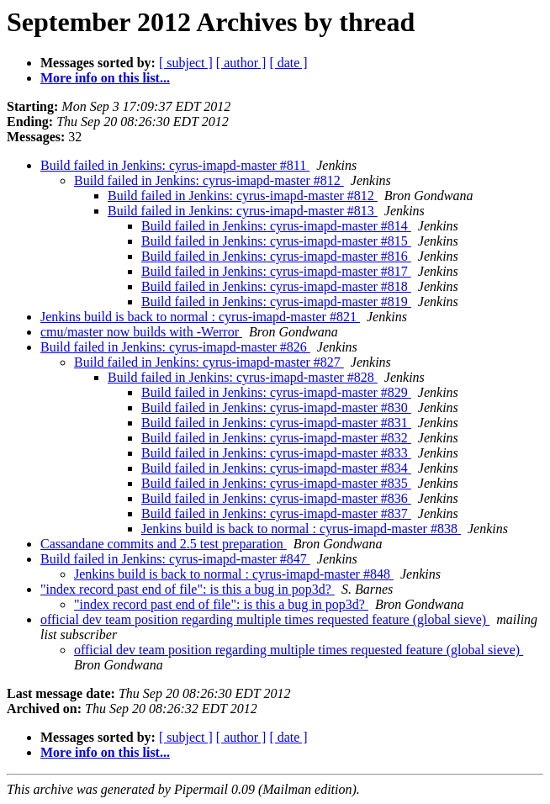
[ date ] (288, 63)
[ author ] (241, 63)
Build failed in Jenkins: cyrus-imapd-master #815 (276, 241)
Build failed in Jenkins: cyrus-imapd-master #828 (243, 377)
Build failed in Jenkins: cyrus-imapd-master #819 (276, 301)
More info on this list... (105, 78)
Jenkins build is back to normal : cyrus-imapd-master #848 (234, 574)
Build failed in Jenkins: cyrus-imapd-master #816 (276, 256)
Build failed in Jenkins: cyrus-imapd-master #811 (174, 165)
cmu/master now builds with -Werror (141, 332)
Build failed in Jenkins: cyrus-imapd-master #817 (276, 271)
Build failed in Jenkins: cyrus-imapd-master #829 (276, 392)
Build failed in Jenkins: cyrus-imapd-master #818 (276, 286)
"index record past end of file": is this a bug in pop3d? (187, 589)
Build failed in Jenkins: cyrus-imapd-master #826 (175, 347)
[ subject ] (186, 63)
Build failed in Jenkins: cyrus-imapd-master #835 (276, 483)
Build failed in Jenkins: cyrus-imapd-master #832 (276, 438)
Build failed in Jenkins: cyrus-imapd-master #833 (276, 453)
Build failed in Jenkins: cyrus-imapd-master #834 (276, 468)
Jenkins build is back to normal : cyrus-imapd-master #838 (301, 528)
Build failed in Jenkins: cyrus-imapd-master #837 (276, 513)
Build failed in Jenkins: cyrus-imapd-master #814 (276, 226)
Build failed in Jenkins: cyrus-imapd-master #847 (175, 559)
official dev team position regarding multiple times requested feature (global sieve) (264, 619)
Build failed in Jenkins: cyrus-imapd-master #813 (243, 211)
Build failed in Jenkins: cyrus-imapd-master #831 (276, 422)
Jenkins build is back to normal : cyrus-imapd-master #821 (200, 316)
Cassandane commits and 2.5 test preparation (163, 544)
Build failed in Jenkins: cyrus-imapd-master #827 (209, 362)
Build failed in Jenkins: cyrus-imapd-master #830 (276, 407)
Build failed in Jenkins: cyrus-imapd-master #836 (276, 498)
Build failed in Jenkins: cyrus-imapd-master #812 (209, 180)
